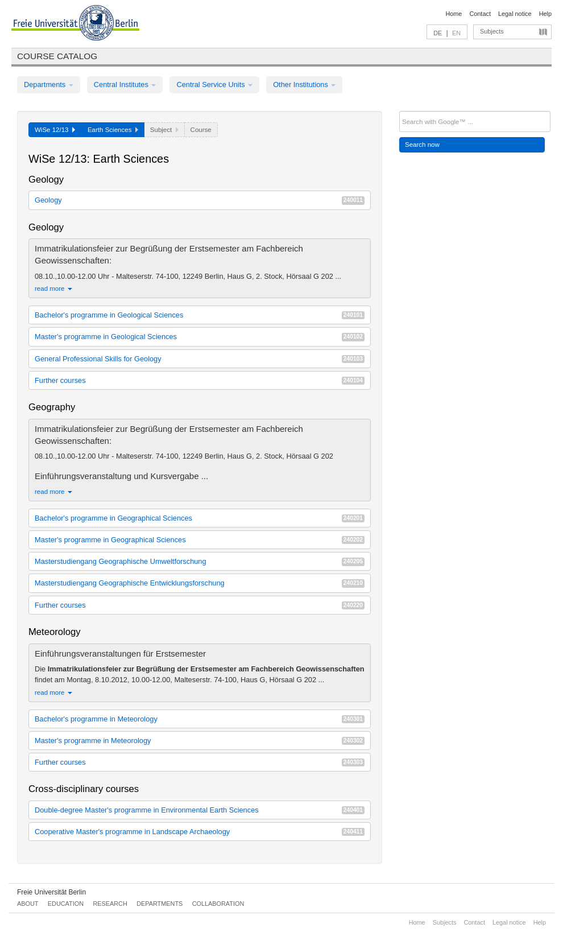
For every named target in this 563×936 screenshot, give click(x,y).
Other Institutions (304, 84)
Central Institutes (125, 84)
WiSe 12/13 (55, 129)
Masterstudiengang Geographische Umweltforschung (200, 561)
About (27, 903)
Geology (200, 200)
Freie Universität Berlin (51, 892)
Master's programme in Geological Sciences (200, 336)
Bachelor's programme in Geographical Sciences (200, 518)
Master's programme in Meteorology (200, 740)
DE (437, 33)
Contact (479, 13)
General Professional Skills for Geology (200, 358)
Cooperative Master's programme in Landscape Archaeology (200, 831)
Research (110, 903)
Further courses (200, 380)
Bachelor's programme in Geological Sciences (200, 315)
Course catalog (57, 56)
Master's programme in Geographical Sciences (200, 539)
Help (545, 13)
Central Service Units (214, 84)
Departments (48, 84)
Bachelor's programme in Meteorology (200, 719)
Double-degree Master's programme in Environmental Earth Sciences (200, 810)
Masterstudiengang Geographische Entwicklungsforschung (200, 583)
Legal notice (515, 13)
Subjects (492, 31)
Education (66, 903)
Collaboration (218, 903)
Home (453, 13)
